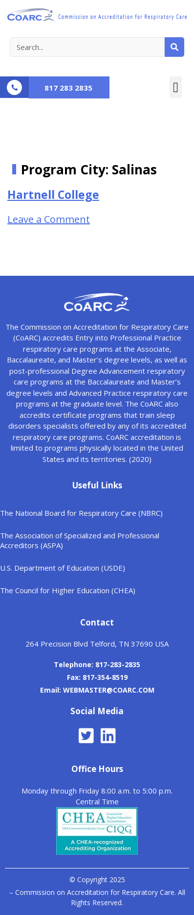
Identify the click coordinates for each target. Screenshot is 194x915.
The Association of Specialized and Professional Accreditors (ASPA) (79, 540)
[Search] (174, 47)
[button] (176, 87)
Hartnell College (53, 194)
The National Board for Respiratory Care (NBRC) (81, 513)
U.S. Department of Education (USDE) (62, 568)
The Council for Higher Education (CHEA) (67, 590)
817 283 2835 (68, 88)
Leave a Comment (48, 219)
